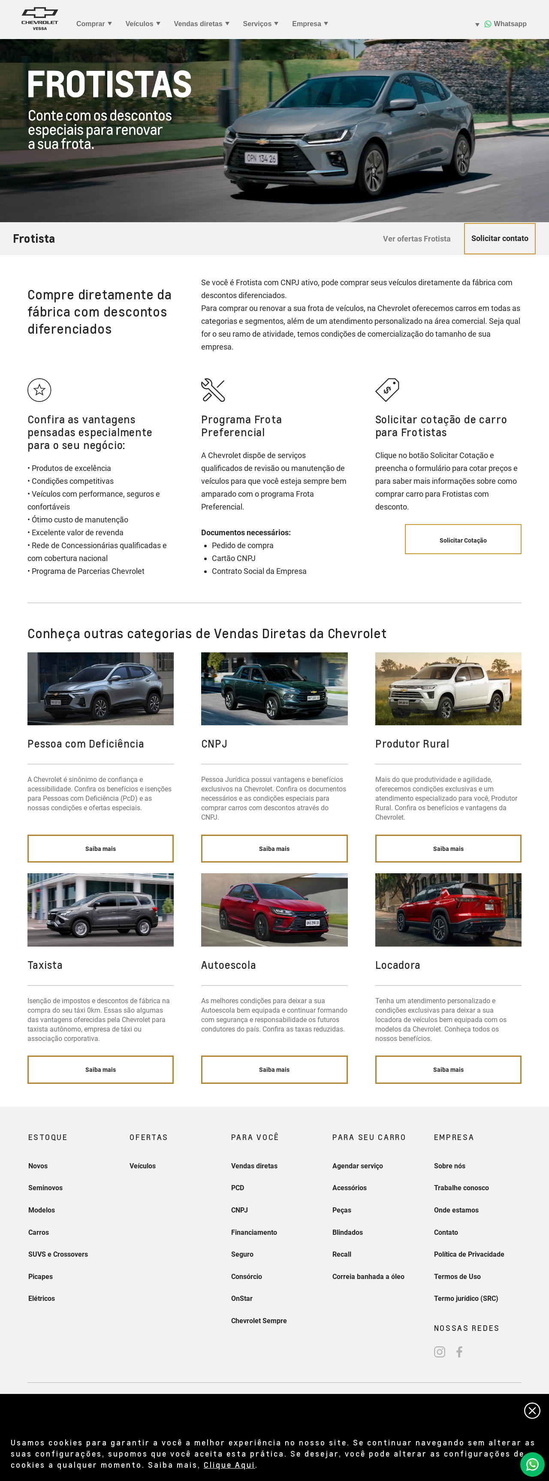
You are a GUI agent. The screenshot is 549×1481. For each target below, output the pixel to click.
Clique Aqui (229, 1464)
